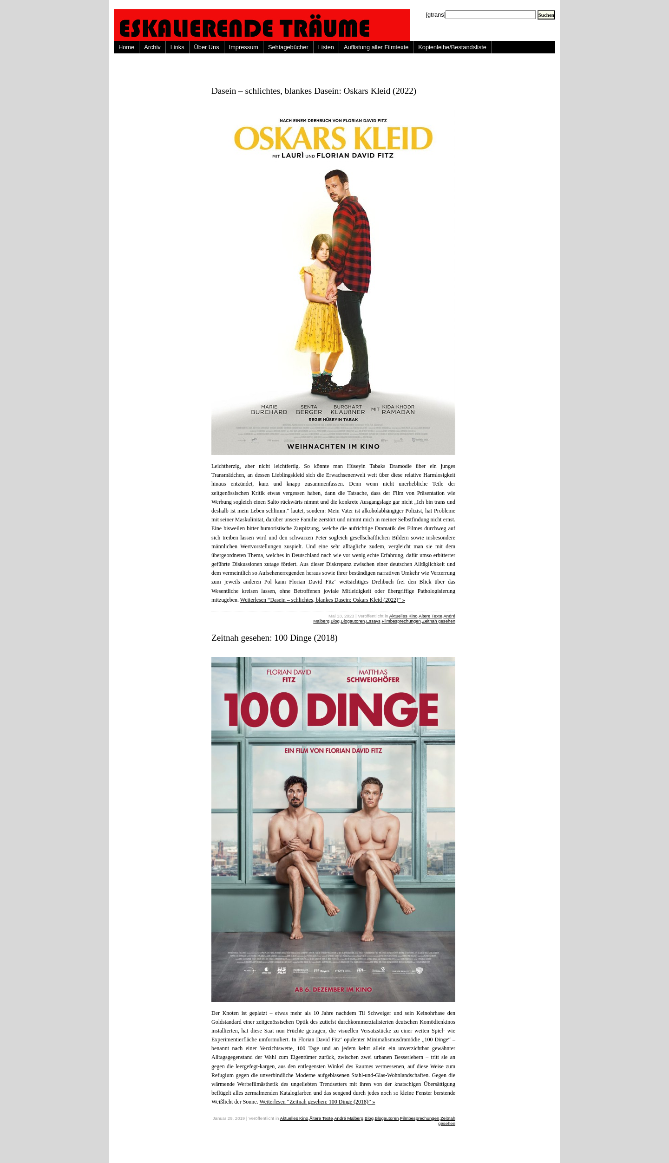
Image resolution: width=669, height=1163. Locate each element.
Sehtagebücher (288, 47)
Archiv (152, 47)
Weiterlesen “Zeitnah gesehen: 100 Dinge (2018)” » (317, 1101)
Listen (326, 47)
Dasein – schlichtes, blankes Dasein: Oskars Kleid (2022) (313, 91)
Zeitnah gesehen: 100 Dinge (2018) (274, 638)
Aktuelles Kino (403, 615)
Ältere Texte (430, 615)
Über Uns (206, 47)
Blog (335, 621)
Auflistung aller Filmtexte (376, 47)
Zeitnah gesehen (438, 621)
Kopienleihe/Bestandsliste (452, 47)
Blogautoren (353, 621)
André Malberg (348, 1118)
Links (177, 47)
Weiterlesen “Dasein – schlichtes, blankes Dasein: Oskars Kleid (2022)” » (322, 600)
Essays (373, 621)
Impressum (243, 47)
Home (126, 47)
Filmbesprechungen (401, 621)
